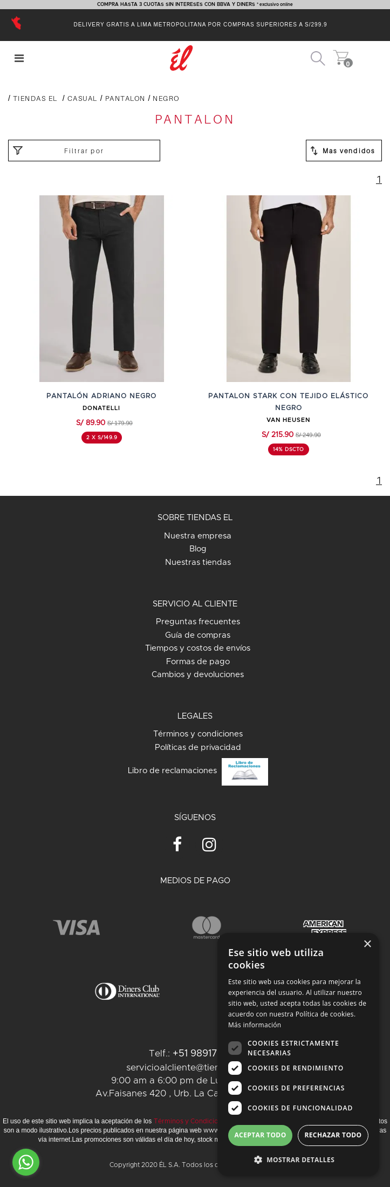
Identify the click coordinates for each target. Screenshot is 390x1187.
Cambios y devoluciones (198, 675)
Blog (198, 549)
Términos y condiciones (198, 734)
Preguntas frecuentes (198, 622)
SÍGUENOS (195, 818)
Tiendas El (35, 98)
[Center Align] (19, 58)
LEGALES (195, 716)
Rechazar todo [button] (332, 1135)
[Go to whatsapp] (25, 1162)
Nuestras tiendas (198, 562)
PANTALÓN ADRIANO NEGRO (101, 396)
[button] (298, 1159)
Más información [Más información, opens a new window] (254, 1024)
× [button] (367, 944)
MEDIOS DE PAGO (195, 881)
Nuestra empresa (197, 536)
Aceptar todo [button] (260, 1135)
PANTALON (125, 98)
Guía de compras (197, 635)
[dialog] (298, 1054)
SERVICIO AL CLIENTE (195, 604)
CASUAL (82, 98)
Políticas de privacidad (198, 747)
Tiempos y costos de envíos (197, 648)
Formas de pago (198, 662)
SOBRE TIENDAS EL (195, 518)
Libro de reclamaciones (198, 772)
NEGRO (166, 98)
